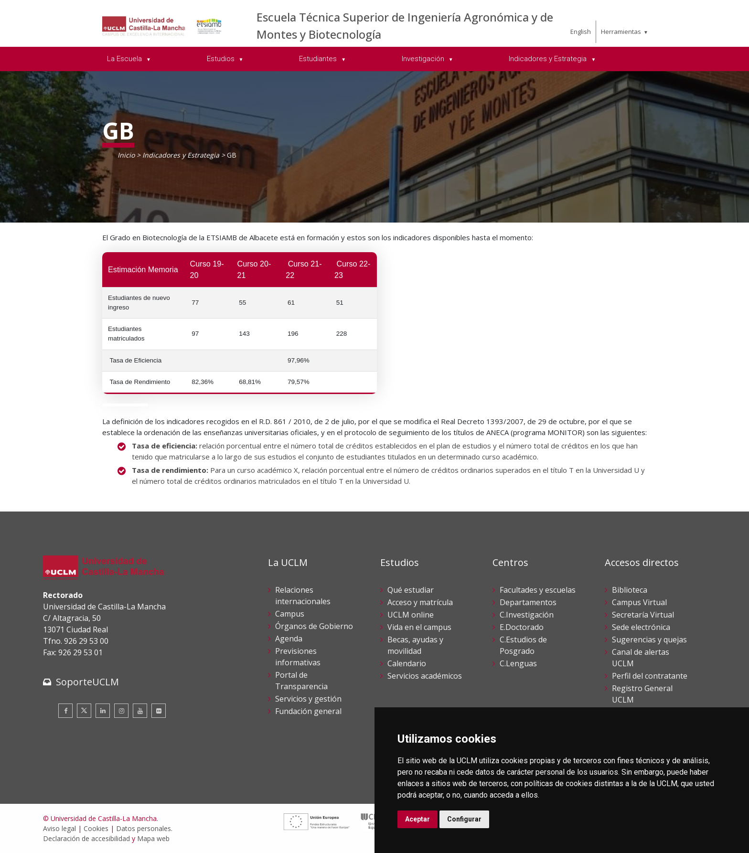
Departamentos (528, 602)
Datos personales (143, 828)
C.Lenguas (518, 663)
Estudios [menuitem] (221, 58)
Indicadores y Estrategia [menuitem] (548, 58)
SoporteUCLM (87, 681)
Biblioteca (629, 590)
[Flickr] (158, 711)
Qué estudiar (410, 590)
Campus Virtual (639, 602)
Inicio (126, 155)
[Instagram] (121, 711)
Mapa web (153, 838)
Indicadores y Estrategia (180, 155)
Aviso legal (59, 828)
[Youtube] (140, 711)
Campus (289, 613)
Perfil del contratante (649, 676)
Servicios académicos (424, 676)
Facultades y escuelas (538, 590)
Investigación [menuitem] (424, 58)
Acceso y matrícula (420, 602)
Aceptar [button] (417, 819)
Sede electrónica (641, 627)
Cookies (96, 828)
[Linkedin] (103, 711)
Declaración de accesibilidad (86, 838)
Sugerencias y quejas (649, 639)
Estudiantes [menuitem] (319, 58)
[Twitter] (84, 711)
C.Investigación (527, 614)
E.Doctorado (522, 627)
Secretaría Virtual (643, 614)
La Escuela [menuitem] (125, 58)
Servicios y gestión (308, 698)
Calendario (406, 663)
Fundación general (308, 711)
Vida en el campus (419, 627)
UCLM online (410, 614)
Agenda (288, 638)
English (580, 31)
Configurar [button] (464, 819)
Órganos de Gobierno (314, 626)
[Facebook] (65, 711)
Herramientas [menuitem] (621, 31)
